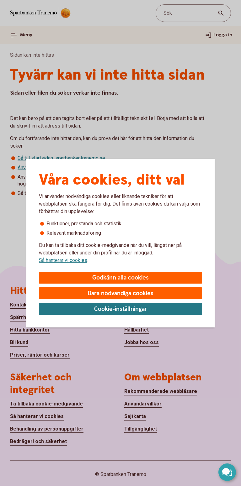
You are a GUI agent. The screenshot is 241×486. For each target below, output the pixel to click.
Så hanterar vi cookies (63, 260)
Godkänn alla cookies (120, 278)
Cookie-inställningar (120, 309)
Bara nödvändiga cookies (120, 293)
